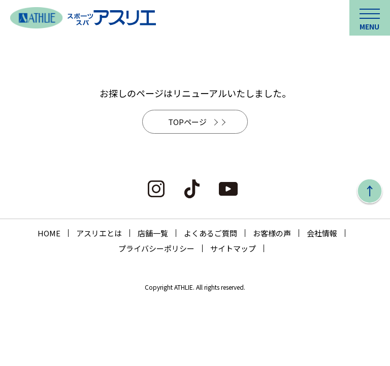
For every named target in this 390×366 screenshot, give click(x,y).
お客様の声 (272, 233)
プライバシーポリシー (156, 248)
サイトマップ (233, 248)
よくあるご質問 (210, 233)
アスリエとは (99, 233)
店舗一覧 (153, 233)
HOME (49, 233)
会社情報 (322, 233)
